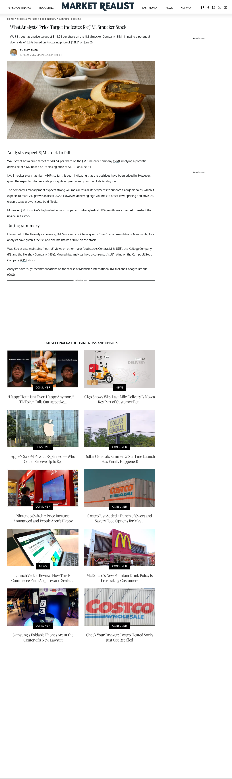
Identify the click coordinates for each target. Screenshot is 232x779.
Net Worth (188, 7)
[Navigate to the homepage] (98, 6)
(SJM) (116, 161)
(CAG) (11, 274)
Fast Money (150, 7)
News (169, 7)
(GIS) (119, 248)
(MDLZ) (115, 269)
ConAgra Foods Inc (70, 18)
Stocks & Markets (27, 18)
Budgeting (46, 7)
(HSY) (51, 254)
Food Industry (48, 18)
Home (10, 18)
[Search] (202, 6)
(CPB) (23, 260)
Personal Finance (19, 7)
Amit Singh (31, 50)
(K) (9, 254)
